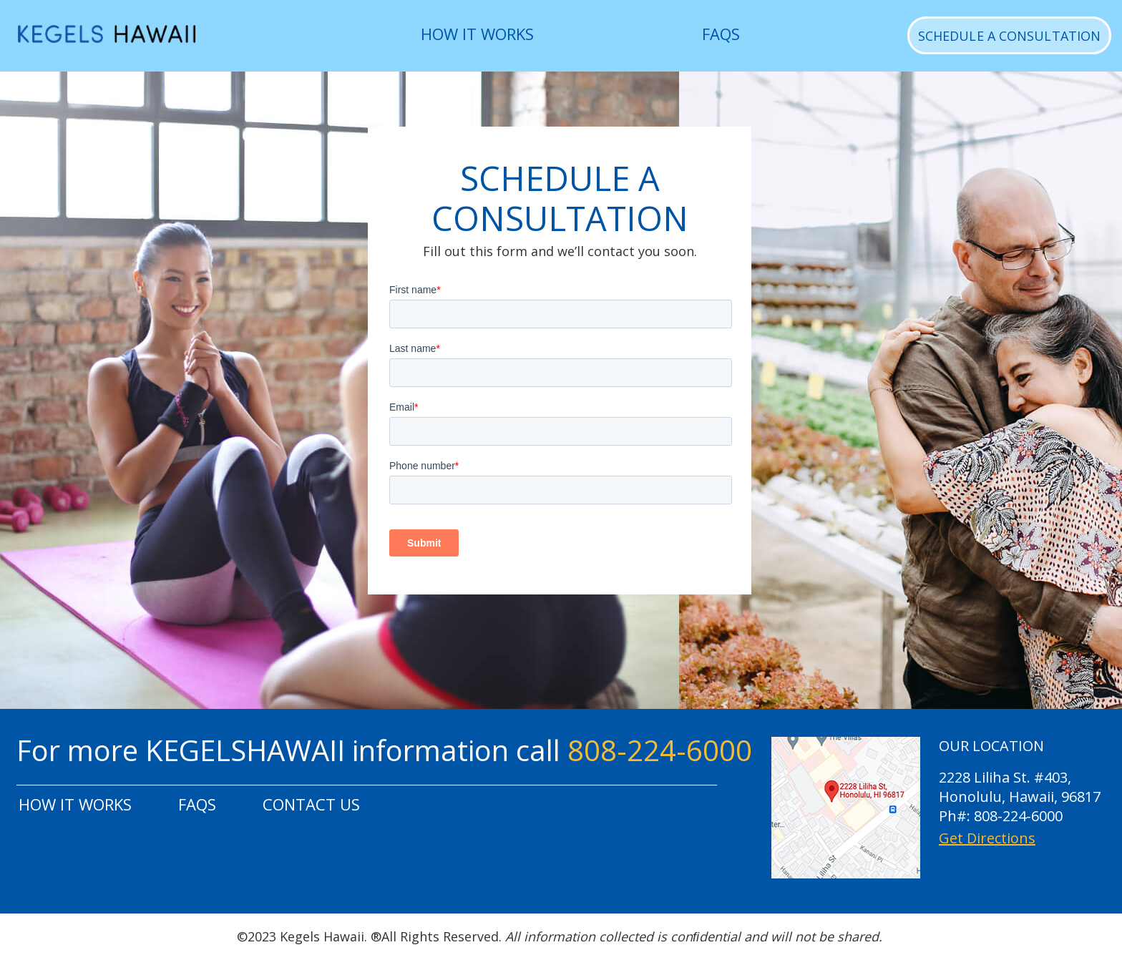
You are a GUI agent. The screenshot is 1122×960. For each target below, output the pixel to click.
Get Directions (987, 838)
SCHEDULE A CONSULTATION (1009, 35)
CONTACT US (311, 804)
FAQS (721, 33)
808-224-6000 (659, 750)
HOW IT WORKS (477, 33)
